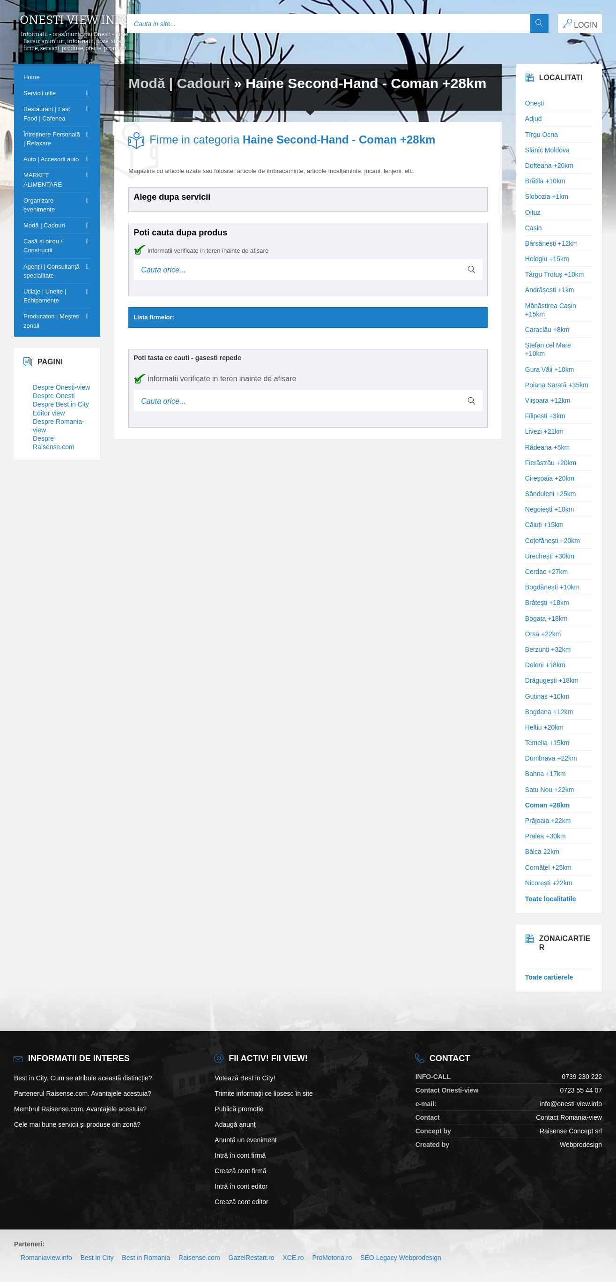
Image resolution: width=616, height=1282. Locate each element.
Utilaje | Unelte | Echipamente (44, 296)
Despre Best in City (61, 404)
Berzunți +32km (548, 649)
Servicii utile (39, 93)
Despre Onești (53, 396)
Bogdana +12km (549, 712)
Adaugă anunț (235, 1124)
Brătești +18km (547, 602)
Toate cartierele (549, 977)
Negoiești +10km (549, 509)
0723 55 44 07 (581, 1090)
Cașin (533, 228)
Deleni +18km (545, 665)
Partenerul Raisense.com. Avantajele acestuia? (82, 1093)
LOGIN (580, 24)
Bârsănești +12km (551, 243)
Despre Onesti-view (61, 387)
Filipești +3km (545, 416)
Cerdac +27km (546, 571)
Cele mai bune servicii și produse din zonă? (77, 1124)
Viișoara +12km (548, 400)
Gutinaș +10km (547, 696)
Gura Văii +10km (549, 369)
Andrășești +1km (549, 290)
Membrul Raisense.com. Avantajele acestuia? (80, 1109)
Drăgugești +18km (552, 680)
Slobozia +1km (546, 196)
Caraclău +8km (547, 329)
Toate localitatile (550, 899)
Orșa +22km (543, 634)
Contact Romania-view (569, 1117)
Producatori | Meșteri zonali (51, 321)
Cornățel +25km (548, 867)
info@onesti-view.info (571, 1104)
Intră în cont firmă (240, 1155)
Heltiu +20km (544, 727)
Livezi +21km (544, 431)
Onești (534, 103)
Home (31, 77)
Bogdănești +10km (552, 587)
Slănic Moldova (547, 150)
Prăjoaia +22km (548, 820)
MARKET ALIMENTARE (42, 180)
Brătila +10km (545, 181)
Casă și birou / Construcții (42, 246)
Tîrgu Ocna (541, 134)
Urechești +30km (549, 556)
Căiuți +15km (544, 524)
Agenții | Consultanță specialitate (51, 271)
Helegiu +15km (547, 259)
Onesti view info (75, 20)
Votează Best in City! (245, 1078)
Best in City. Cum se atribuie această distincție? (83, 1078)
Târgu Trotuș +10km (554, 274)
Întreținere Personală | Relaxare (51, 139)
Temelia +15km (547, 743)
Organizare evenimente (39, 205)
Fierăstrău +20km (550, 463)
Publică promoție (239, 1109)
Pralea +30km (545, 836)
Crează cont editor (241, 1202)
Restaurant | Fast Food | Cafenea (46, 113)
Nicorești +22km (548, 883)
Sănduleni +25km (550, 494)
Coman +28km (547, 805)
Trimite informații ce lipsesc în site (264, 1093)
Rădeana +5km (547, 447)
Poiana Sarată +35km (556, 385)
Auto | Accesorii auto (51, 159)
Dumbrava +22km (551, 758)
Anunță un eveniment (245, 1140)
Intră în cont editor (241, 1186)
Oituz (533, 212)
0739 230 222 (582, 1076)
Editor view (49, 413)
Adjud (533, 118)
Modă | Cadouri (179, 83)
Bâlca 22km (542, 851)
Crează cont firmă (240, 1171)
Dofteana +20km (549, 165)
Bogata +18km (546, 618)
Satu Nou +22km (549, 789)
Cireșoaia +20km (549, 478)
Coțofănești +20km (552, 540)
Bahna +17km (545, 773)
